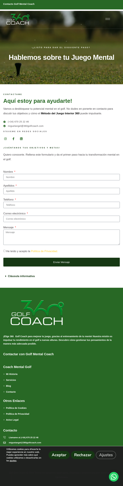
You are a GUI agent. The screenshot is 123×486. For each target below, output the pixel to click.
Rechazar (82, 455)
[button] (61, 276)
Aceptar (59, 455)
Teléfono (8, 199)
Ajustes (106, 455)
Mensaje (8, 227)
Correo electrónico (14, 213)
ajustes (13, 460)
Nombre (8, 171)
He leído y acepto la (32, 251)
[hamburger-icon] (107, 19)
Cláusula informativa (21, 276)
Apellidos (9, 185)
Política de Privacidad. (44, 251)
